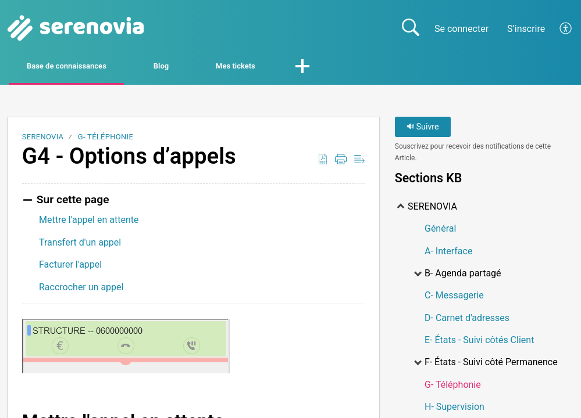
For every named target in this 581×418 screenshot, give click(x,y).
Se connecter (461, 28)
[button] (566, 28)
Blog (217, 67)
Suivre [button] (423, 130)
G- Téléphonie (105, 139)
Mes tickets (320, 67)
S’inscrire (526, 28)
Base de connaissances (91, 67)
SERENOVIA (43, 139)
